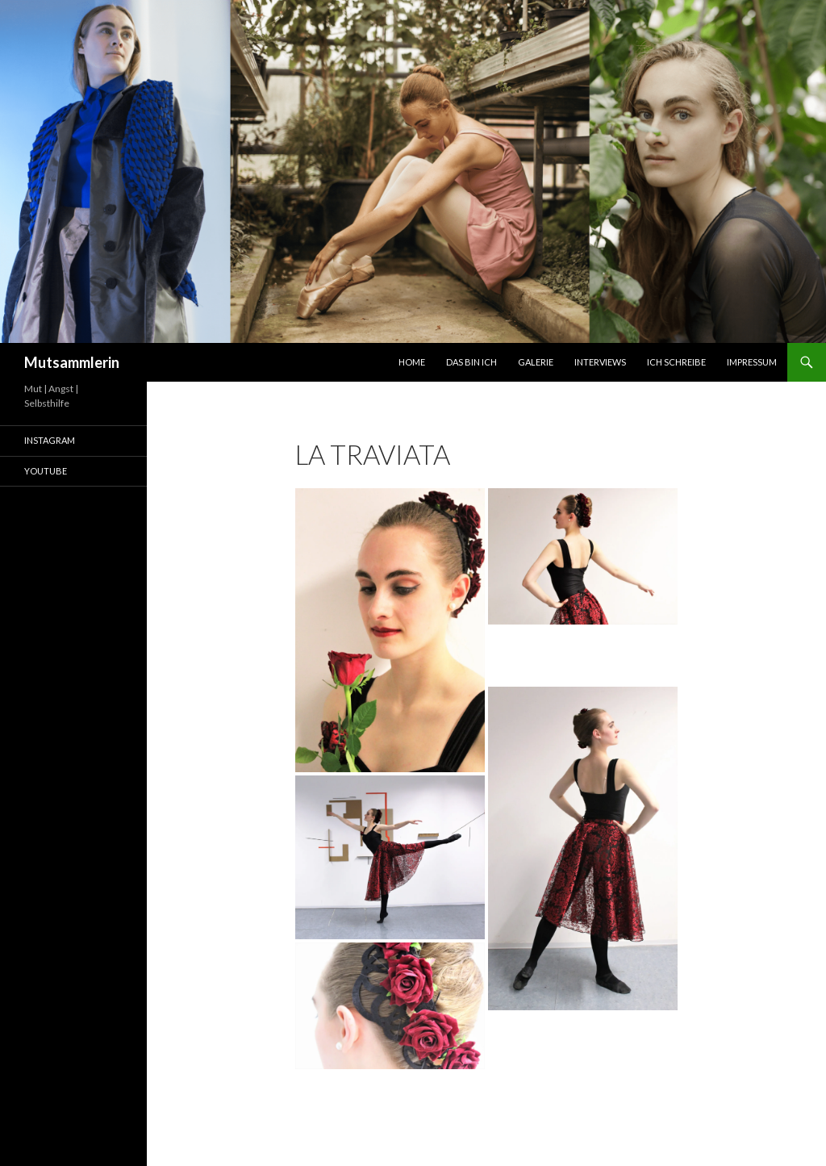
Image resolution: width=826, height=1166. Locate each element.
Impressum (752, 362)
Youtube (45, 471)
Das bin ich (471, 362)
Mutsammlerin (71, 362)
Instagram (49, 440)
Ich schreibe (676, 362)
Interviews (600, 362)
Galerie (535, 362)
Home (411, 362)
